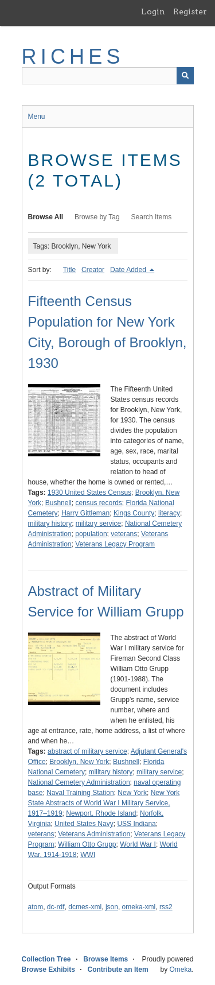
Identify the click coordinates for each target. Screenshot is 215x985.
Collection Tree (46, 959)
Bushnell (58, 503)
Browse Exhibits (48, 969)
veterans (124, 534)
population (91, 534)
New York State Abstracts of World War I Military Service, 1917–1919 (104, 803)
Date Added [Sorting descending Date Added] (129, 270)
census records (98, 503)
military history (50, 523)
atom (36, 907)
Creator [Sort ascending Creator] (92, 270)
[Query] (108, 75)
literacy (169, 513)
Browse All (46, 217)
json (111, 907)
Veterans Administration (94, 834)
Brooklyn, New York (79, 762)
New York (132, 793)
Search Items (151, 217)
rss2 (166, 907)
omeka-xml (139, 907)
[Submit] (185, 75)
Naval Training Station (80, 793)
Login (153, 11)
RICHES (73, 56)
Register (190, 11)
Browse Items (105, 959)
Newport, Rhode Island (101, 813)
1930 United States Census (89, 492)
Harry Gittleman (85, 513)
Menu (36, 117)
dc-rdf (56, 907)
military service (98, 523)
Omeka (180, 969)
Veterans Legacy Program (115, 544)
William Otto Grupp (87, 844)
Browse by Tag (97, 217)
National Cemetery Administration (79, 782)
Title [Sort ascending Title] (69, 270)
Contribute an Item (118, 969)
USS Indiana (136, 824)
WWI (87, 855)
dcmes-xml (84, 907)
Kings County (134, 513)
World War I (138, 844)
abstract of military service (87, 751)
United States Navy (84, 824)
